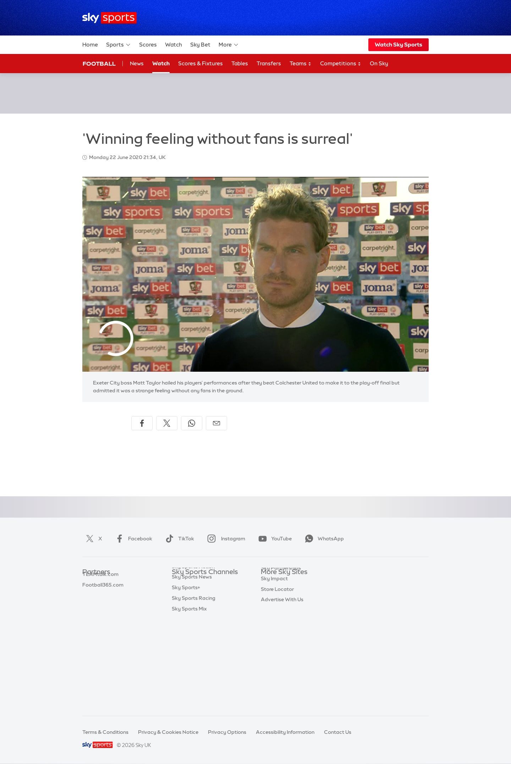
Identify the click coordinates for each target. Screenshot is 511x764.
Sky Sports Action (193, 657)
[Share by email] (216, 423)
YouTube (274, 538)
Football (99, 63)
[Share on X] (166, 423)
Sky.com (271, 582)
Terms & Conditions (105, 732)
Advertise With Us (282, 667)
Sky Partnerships (281, 635)
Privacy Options (227, 732)
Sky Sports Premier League (204, 593)
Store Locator (277, 657)
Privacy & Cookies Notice (168, 732)
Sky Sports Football (195, 604)
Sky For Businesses (283, 625)
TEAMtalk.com (100, 604)
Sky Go (269, 604)
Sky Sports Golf (190, 625)
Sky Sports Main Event (198, 582)
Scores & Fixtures (200, 63)
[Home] (109, 18)
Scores (148, 44)
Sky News (272, 593)
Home (90, 44)
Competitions (340, 64)
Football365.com (102, 614)
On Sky (379, 63)
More (229, 45)
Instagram (224, 538)
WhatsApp (323, 538)
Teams (301, 64)
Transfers (269, 63)
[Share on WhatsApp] (191, 423)
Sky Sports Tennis (193, 646)
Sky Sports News (192, 667)
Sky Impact (274, 646)
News (137, 63)
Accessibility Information (285, 732)
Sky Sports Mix (189, 699)
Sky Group (273, 614)
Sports (118, 45)
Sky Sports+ (186, 678)
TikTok (178, 538)
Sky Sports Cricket (194, 614)
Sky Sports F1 (188, 635)
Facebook (132, 538)
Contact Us (337, 732)
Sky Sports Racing (193, 688)
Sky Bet (200, 44)
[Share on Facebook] (142, 423)
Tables (239, 63)
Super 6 (91, 593)
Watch (173, 44)
